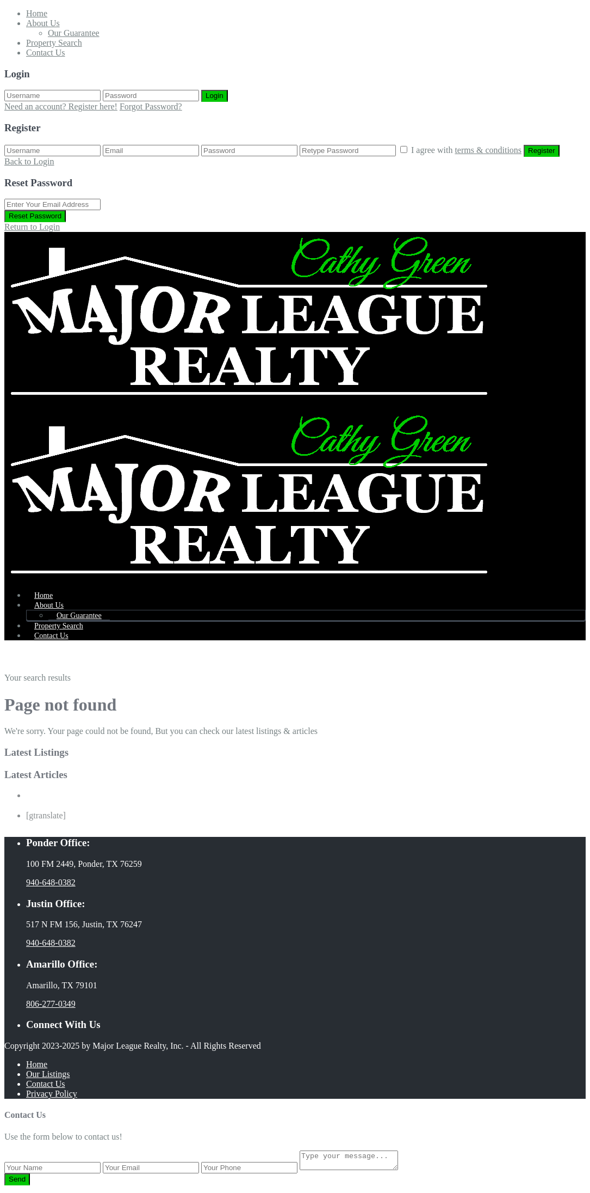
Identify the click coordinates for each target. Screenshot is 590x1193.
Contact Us (45, 52)
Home (36, 13)
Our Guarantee (74, 33)
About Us (43, 23)
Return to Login (32, 226)
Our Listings (48, 1074)
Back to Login (29, 161)
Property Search (54, 42)
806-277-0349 (51, 1003)
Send (17, 1182)
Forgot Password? (151, 106)
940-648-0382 (51, 882)
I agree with (467, 150)
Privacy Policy (51, 1093)
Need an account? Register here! (60, 106)
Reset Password (35, 216)
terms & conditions (488, 150)
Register (541, 150)
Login (214, 95)
